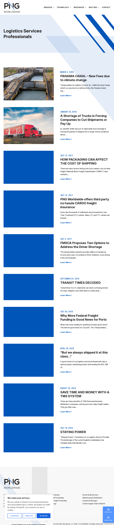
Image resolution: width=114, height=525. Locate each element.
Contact (106, 7)
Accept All (43, 516)
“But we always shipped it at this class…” (84, 354)
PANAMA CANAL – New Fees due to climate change (85, 78)
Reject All (29, 516)
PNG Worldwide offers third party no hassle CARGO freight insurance (84, 203)
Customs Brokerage (89, 501)
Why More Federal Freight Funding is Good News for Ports (83, 317)
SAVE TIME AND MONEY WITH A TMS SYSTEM (84, 394)
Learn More (66, 95)
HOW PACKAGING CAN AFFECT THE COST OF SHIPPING (84, 161)
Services (48, 7)
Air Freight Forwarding (56, 498)
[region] (28, 507)
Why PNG (93, 7)
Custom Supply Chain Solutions (93, 504)
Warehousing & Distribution (92, 498)
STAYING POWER (73, 432)
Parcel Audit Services (90, 495)
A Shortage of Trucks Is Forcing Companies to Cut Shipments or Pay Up (83, 120)
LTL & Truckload (53, 495)
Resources (79, 7)
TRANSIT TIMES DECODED (80, 283)
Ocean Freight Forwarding (57, 501)
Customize (14, 516)
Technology (63, 7)
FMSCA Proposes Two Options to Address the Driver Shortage (84, 245)
